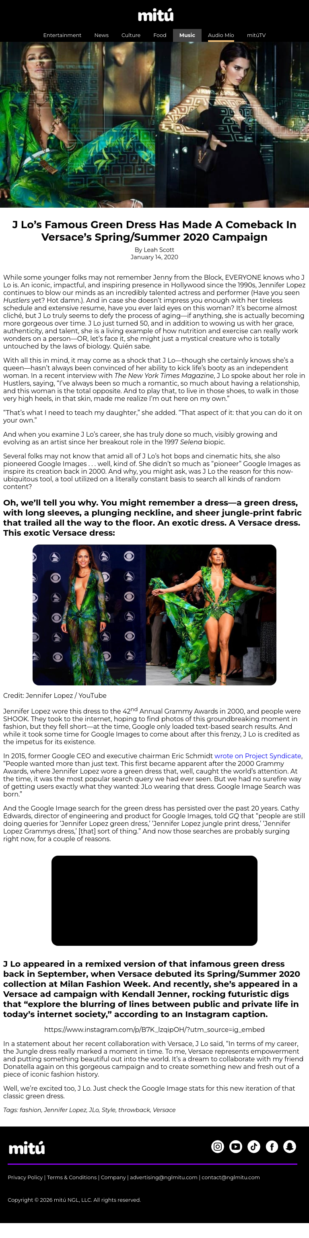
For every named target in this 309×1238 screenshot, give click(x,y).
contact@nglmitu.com (231, 1177)
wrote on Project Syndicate (257, 756)
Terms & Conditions (72, 1177)
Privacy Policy (25, 1177)
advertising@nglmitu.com (164, 1177)
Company (113, 1177)
